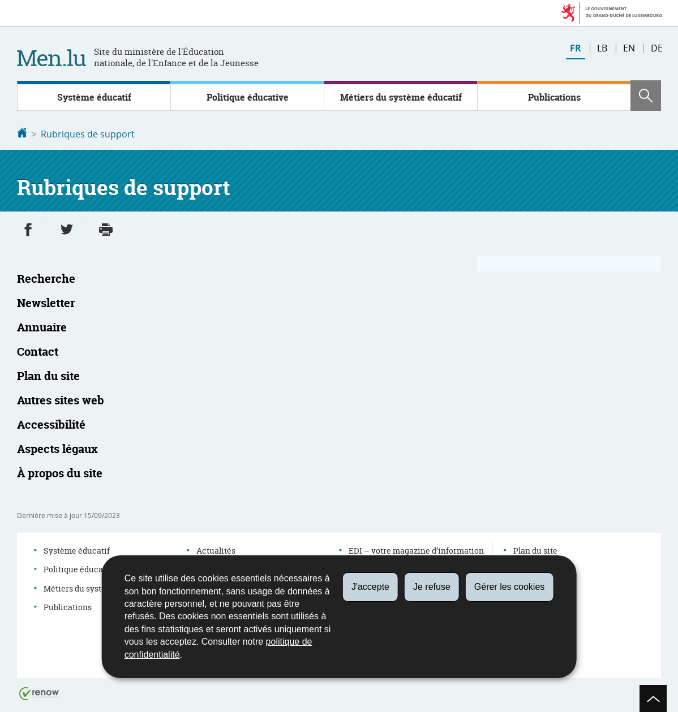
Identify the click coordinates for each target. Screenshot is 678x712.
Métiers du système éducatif (401, 97)
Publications (554, 97)
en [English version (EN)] (629, 48)
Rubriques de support (88, 134)
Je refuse (431, 587)
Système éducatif (94, 97)
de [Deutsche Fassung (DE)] (657, 48)
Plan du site (535, 549)
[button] (645, 95)
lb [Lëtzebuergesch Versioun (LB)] (602, 48)
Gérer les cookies (509, 587)
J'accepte (370, 587)
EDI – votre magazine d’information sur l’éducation (416, 555)
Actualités (215, 549)
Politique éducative (248, 97)
